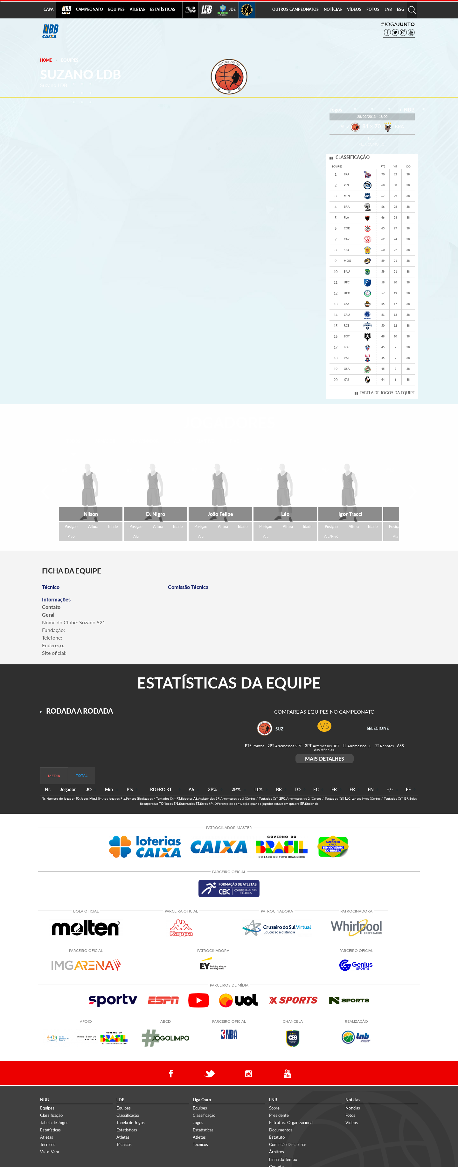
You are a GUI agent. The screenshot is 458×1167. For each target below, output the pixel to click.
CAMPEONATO (89, 9)
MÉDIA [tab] (54, 775)
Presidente (279, 1115)
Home (46, 60)
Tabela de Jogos (54, 1122)
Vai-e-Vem (49, 1151)
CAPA (48, 9)
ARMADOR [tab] (105, 441)
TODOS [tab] (73, 441)
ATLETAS (137, 9)
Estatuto (277, 1137)
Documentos (280, 1129)
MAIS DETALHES (324, 759)
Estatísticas (50, 1129)
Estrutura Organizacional (291, 1122)
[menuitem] (89, 10)
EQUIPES (116, 9)
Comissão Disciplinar (287, 1144)
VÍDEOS (354, 9)
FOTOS (372, 9)
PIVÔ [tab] (234, 441)
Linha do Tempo (283, 1159)
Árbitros (276, 1151)
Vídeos (351, 1122)
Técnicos (47, 1144)
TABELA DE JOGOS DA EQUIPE (387, 392)
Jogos (198, 1122)
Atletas (46, 1137)
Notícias (352, 1107)
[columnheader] (89, 790)
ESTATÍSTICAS (162, 9)
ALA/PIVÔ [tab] (205, 441)
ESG (400, 9)
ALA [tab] (177, 441)
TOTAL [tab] (81, 775)
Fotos (350, 1115)
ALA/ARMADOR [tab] (144, 441)
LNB (388, 9)
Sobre (274, 1107)
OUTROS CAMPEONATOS (295, 9)
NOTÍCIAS (333, 9)
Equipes (69, 60)
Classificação (51, 1115)
